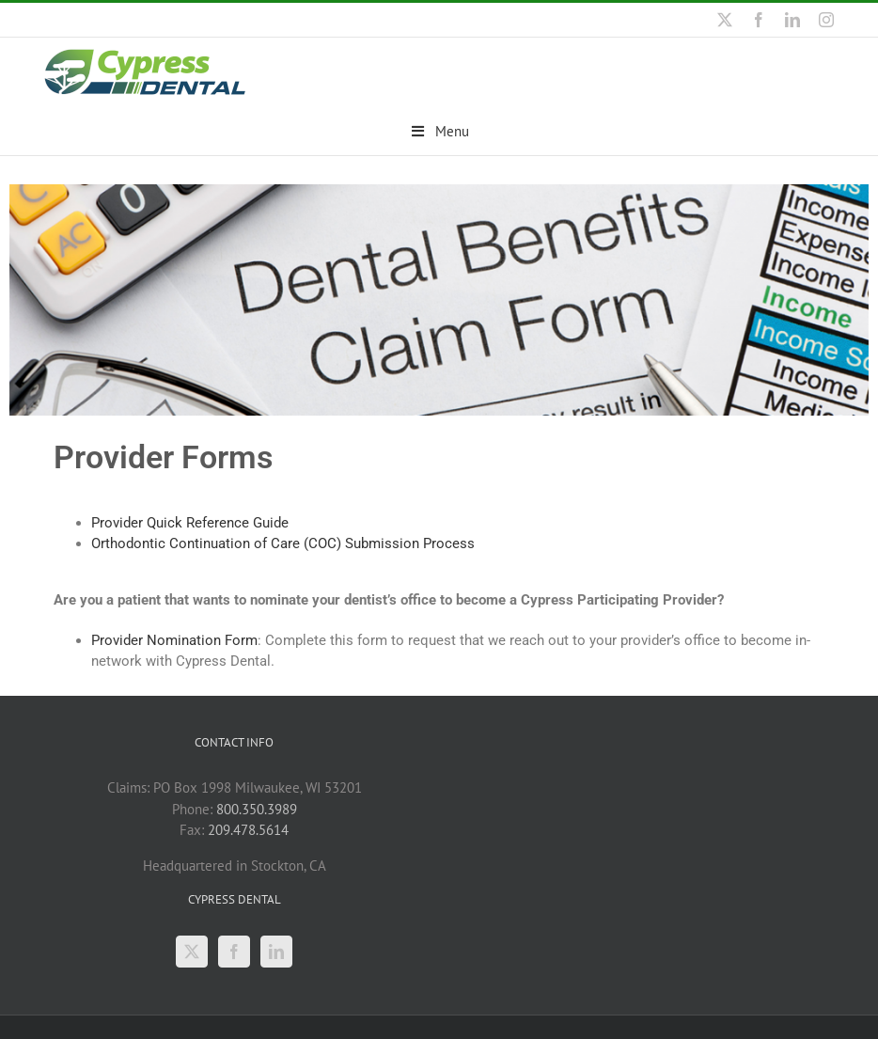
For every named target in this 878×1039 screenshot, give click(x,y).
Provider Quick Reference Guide (190, 521)
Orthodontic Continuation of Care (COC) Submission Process (283, 542)
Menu (439, 131)
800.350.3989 (256, 808)
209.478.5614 (248, 829)
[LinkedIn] (276, 951)
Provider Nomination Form (174, 639)
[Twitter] (192, 951)
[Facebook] (234, 951)
